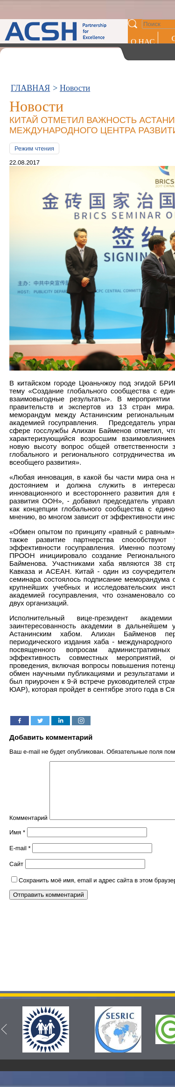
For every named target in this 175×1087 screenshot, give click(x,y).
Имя (17, 843)
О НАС (143, 41)
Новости (75, 88)
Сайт (16, 875)
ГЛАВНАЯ (30, 88)
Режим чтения (34, 148)
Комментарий (28, 829)
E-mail (20, 859)
